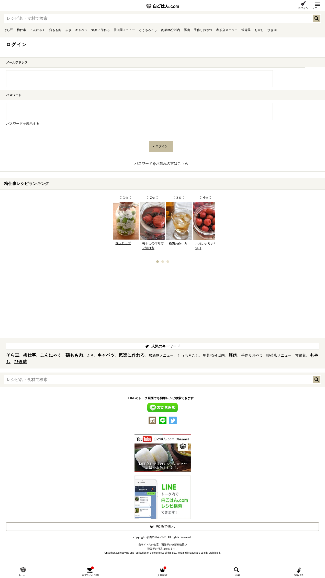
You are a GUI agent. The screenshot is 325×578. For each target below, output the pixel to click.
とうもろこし (148, 30)
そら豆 (8, 30)
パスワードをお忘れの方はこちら (161, 163)
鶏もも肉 (55, 30)
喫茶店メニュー (227, 30)
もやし (259, 30)
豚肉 (187, 30)
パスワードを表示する (22, 124)
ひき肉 (272, 30)
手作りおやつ (203, 30)
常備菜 (246, 30)
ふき (68, 30)
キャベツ (81, 30)
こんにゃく (37, 30)
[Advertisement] (163, 302)
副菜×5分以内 (170, 30)
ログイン (303, 8)
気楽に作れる (100, 30)
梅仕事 (21, 30)
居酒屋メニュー (124, 30)
